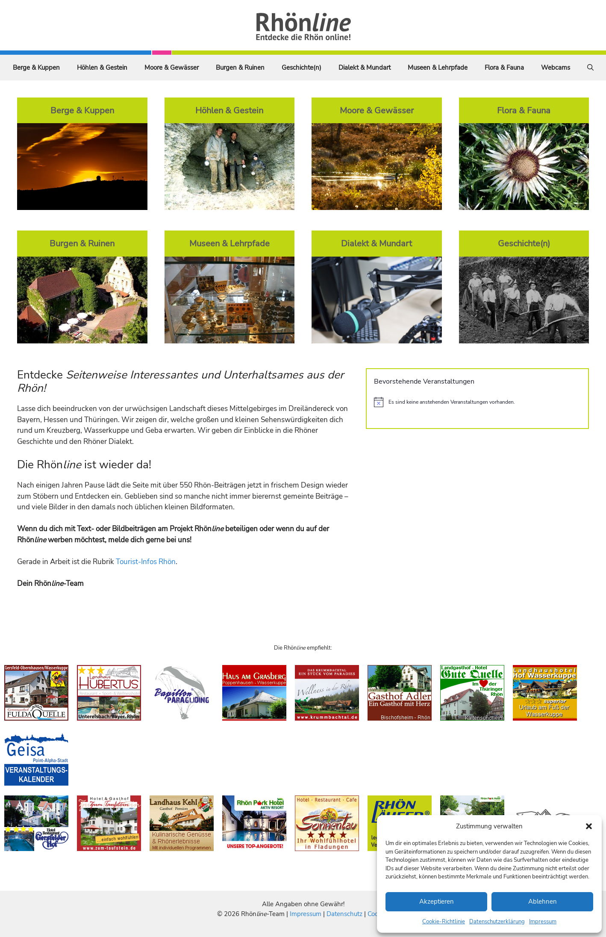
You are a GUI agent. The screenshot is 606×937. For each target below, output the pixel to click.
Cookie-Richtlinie (443, 921)
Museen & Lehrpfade (438, 67)
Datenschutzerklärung (497, 921)
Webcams (555, 67)
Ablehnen (542, 901)
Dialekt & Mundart (364, 67)
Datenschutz (344, 914)
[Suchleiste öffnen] (590, 67)
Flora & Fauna (504, 67)
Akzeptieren (436, 901)
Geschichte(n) (301, 67)
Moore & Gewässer (171, 67)
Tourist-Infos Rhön (146, 562)
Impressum (542, 921)
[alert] (477, 402)
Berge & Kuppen (36, 67)
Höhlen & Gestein (102, 67)
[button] (589, 826)
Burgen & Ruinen (240, 67)
